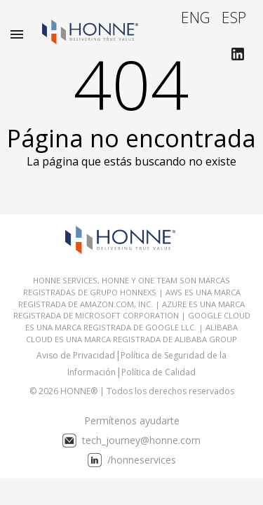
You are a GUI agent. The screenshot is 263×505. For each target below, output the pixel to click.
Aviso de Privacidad (75, 355)
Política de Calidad (158, 372)
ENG (195, 17)
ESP (234, 17)
